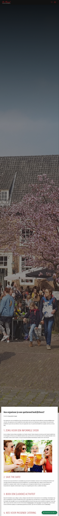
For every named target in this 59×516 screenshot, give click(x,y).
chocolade (39, 502)
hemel (15, 416)
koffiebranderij (31, 502)
